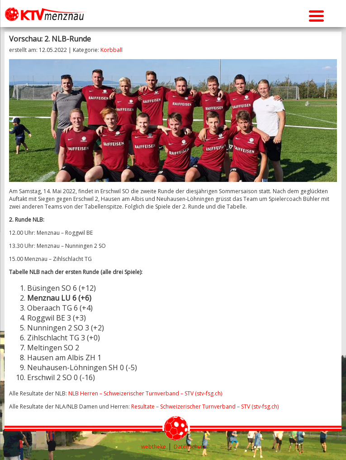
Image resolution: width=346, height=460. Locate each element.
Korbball (111, 50)
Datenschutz (189, 447)
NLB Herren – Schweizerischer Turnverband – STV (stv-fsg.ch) (145, 393)
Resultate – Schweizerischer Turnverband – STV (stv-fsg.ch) (205, 406)
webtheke (153, 447)
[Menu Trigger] (316, 14)
